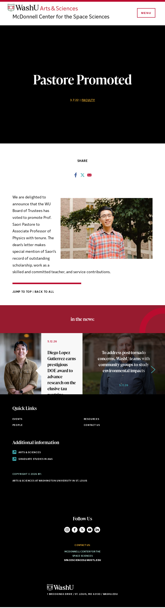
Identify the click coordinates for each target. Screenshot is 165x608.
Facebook (74, 530)
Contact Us (92, 426)
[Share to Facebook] (75, 176)
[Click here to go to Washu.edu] (60, 590)
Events (17, 420)
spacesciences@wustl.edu (82, 561)
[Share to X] (82, 176)
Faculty (88, 101)
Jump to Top (22, 292)
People (17, 426)
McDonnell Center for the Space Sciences (61, 17)
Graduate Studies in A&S (32, 460)
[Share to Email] (89, 176)
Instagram (67, 530)
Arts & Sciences (26, 453)
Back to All (44, 292)
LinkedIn (97, 530)
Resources (91, 420)
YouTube (89, 530)
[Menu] (145, 13)
